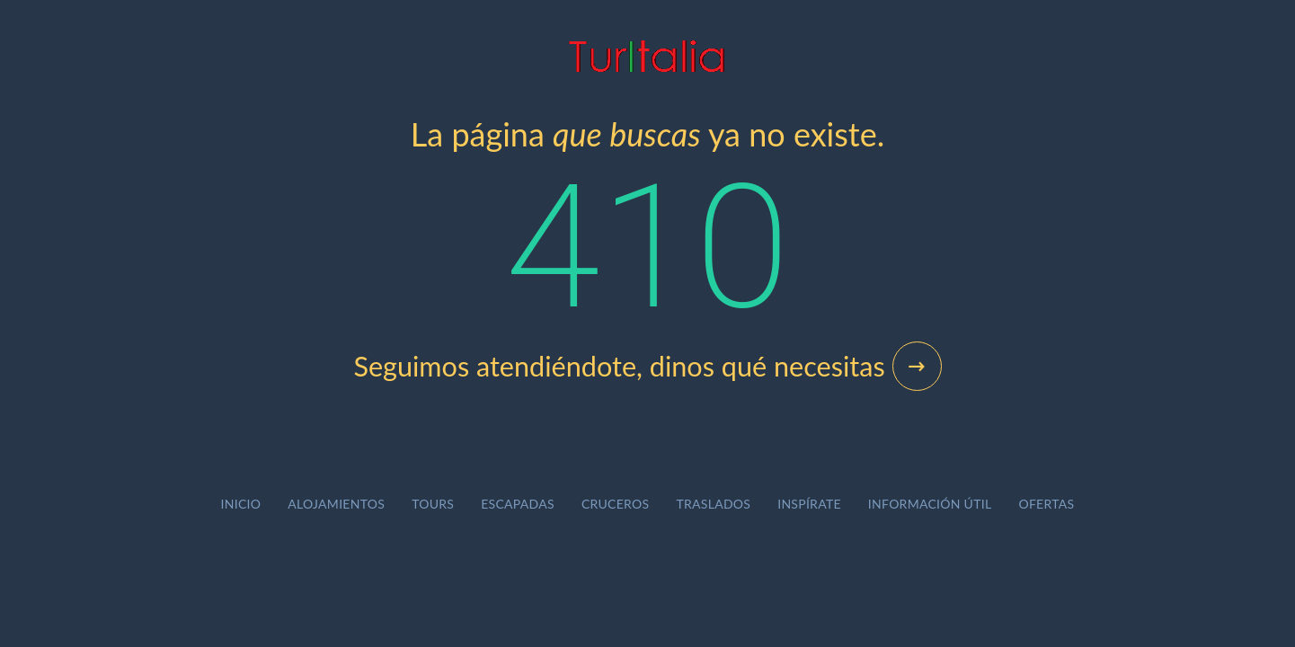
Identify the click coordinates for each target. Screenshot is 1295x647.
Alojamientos (336, 503)
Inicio (241, 503)
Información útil (930, 503)
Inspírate (809, 503)
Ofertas (1046, 503)
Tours (433, 503)
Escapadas (517, 503)
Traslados (713, 503)
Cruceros (615, 503)
